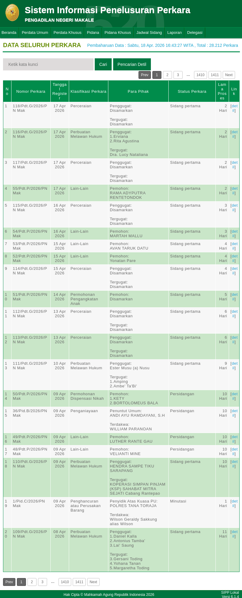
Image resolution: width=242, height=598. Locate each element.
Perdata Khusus (68, 32)
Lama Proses (222, 91)
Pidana (93, 32)
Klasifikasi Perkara (89, 91)
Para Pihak (138, 91)
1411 (215, 75)
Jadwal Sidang (149, 32)
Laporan (174, 32)
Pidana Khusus (118, 32)
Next (229, 75)
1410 (200, 75)
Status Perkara (192, 91)
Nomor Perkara (31, 91)
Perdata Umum (35, 32)
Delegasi (194, 32)
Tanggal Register (59, 91)
